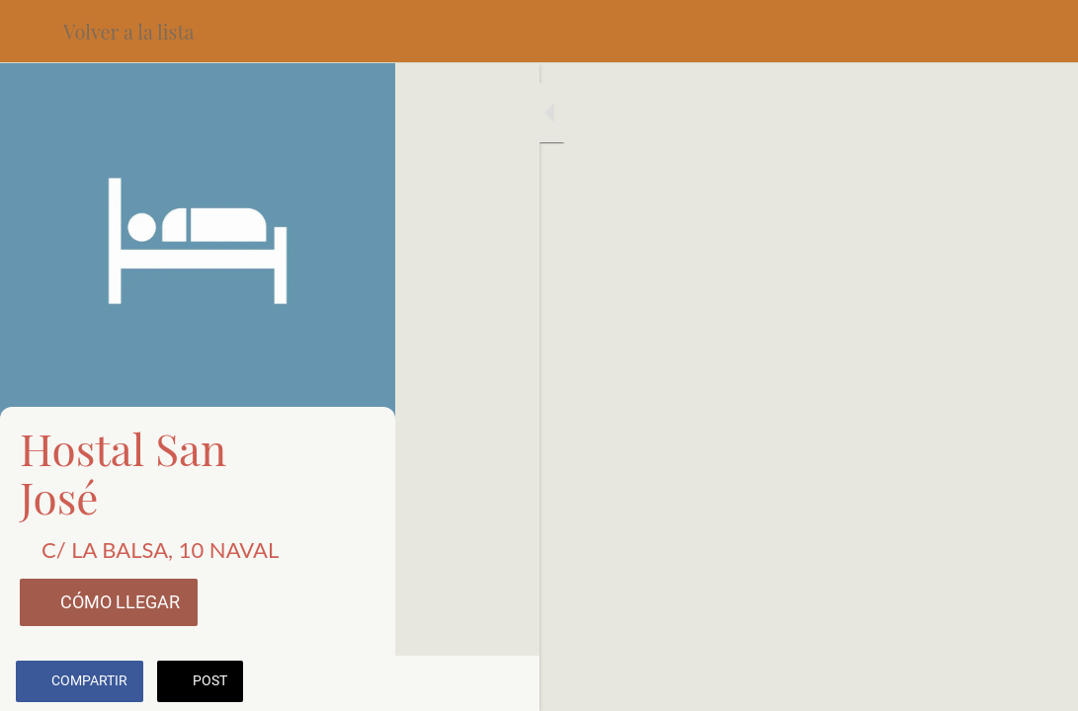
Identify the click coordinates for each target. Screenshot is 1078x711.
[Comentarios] (1038, 683)
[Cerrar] (31, 31)
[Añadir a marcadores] (991, 683)
